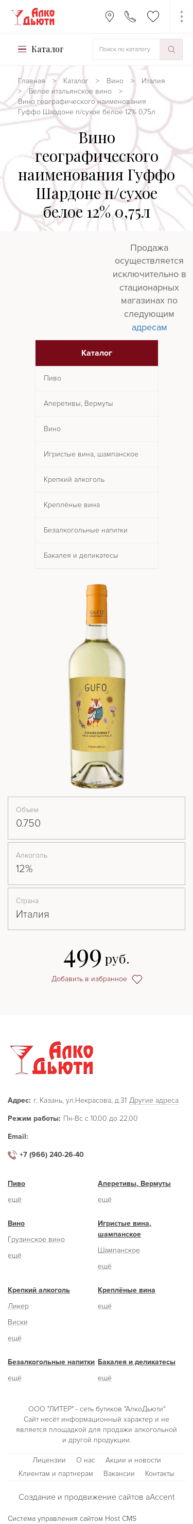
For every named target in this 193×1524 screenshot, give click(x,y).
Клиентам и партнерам (56, 1473)
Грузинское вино (36, 1239)
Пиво (52, 378)
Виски (18, 1322)
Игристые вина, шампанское (91, 454)
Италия (153, 81)
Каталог (76, 81)
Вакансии (119, 1473)
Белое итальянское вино (70, 91)
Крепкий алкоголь (74, 479)
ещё (15, 1199)
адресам (149, 327)
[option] (96, 687)
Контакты (159, 1473)
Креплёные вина (72, 504)
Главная (31, 81)
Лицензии (49, 1460)
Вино (115, 81)
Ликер (18, 1306)
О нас (85, 1460)
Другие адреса (154, 1101)
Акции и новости (133, 1460)
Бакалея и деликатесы (81, 555)
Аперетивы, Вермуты (78, 403)
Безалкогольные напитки (86, 530)
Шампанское (119, 1250)
